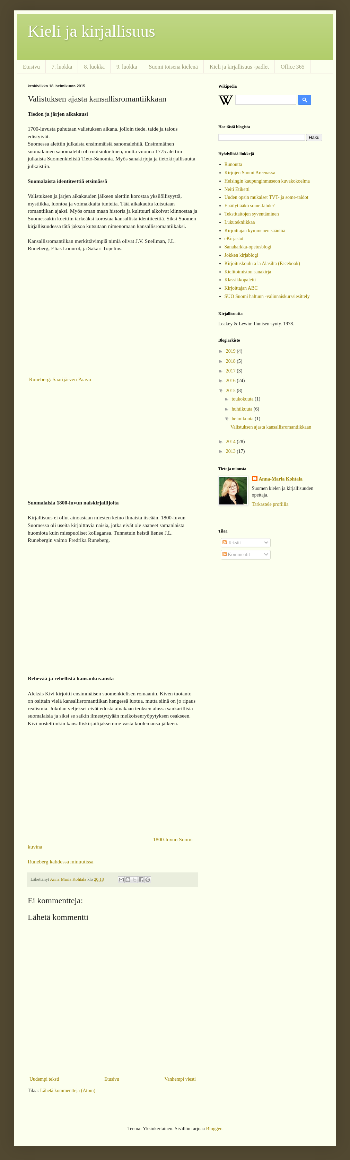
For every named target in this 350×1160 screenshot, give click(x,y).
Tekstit (231, 542)
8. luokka (94, 67)
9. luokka (126, 67)
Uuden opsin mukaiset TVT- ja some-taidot (266, 197)
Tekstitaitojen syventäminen (252, 214)
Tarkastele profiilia (270, 504)
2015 (231, 390)
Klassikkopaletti (240, 279)
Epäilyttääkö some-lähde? (250, 205)
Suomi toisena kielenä (173, 67)
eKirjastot (234, 238)
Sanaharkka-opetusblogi (248, 246)
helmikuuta (243, 418)
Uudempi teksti (44, 1079)
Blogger (213, 1128)
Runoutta (233, 164)
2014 (231, 441)
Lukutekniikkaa (240, 222)
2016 (231, 380)
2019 (231, 351)
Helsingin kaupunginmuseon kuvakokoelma (267, 181)
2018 (231, 361)
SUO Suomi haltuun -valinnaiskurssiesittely (267, 296)
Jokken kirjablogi (242, 255)
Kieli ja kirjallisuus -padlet (239, 67)
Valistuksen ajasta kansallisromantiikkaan (270, 427)
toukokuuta (243, 399)
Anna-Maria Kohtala (281, 479)
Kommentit (236, 554)
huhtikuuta (242, 409)
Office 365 (293, 67)
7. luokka (62, 67)
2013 (231, 451)
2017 (231, 371)
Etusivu (31, 67)
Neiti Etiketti (237, 189)
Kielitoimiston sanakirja (248, 271)
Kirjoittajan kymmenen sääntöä (255, 230)
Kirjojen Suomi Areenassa (250, 172)
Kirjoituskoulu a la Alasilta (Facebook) (262, 263)
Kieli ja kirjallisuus (91, 31)
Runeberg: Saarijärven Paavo (59, 379)
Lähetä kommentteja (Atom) (67, 1090)
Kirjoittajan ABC (241, 288)
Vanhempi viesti (180, 1079)
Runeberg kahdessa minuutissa (61, 861)
